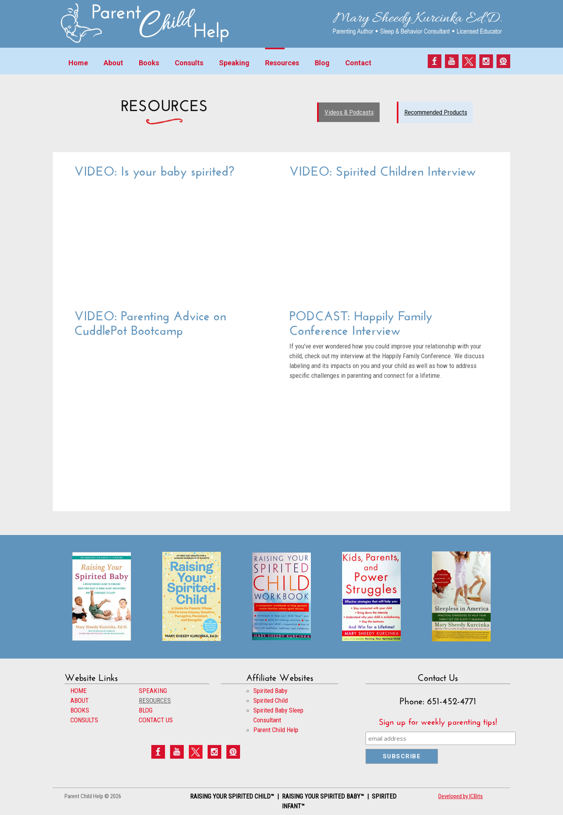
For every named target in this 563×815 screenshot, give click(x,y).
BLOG (145, 710)
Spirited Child (270, 700)
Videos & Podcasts (349, 112)
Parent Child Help (275, 730)
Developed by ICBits (460, 796)
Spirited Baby (270, 691)
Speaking (234, 63)
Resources (282, 63)
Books (149, 63)
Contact (358, 63)
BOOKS (79, 710)
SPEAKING (153, 691)
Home (78, 63)
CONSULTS (84, 720)
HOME (78, 691)
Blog (322, 63)
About (113, 63)
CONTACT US (156, 720)
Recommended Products (435, 112)
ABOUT (79, 700)
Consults (189, 63)
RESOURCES (155, 700)
